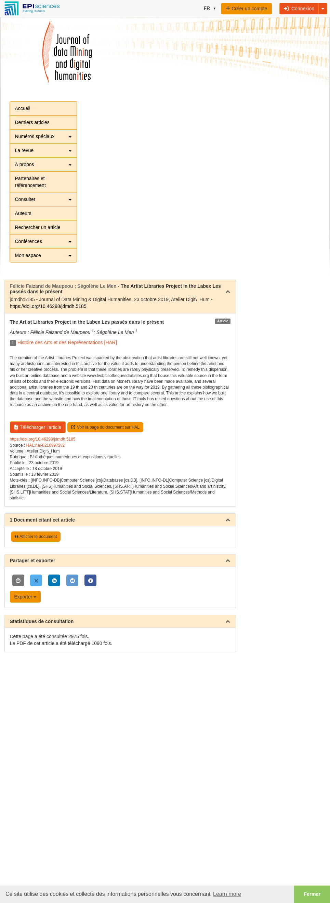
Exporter (25, 596)
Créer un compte (246, 8)
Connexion (299, 8)
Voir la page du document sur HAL (105, 427)
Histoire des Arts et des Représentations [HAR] (67, 342)
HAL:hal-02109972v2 (45, 445)
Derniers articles (32, 122)
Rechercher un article (38, 227)
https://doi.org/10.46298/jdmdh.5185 (48, 306)
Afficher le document (36, 536)
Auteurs (23, 213)
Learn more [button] (227, 894)
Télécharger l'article (38, 427)
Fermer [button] (312, 894)
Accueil (22, 108)
